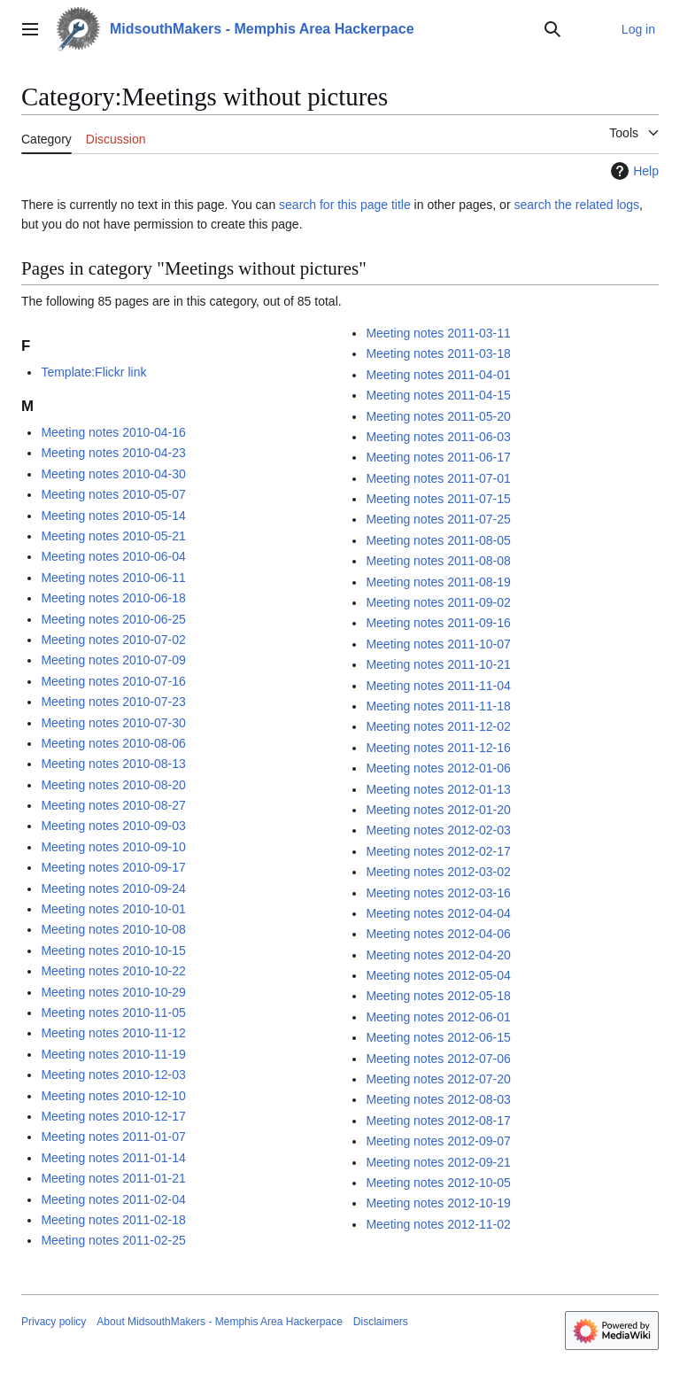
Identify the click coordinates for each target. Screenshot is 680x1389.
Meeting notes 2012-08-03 (438, 1099)
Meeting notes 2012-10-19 (438, 1203)
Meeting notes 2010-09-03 (113, 826)
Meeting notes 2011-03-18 (438, 353)
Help (633, 171)
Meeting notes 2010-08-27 (113, 805)
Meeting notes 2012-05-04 (438, 975)
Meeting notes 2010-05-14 (113, 515)
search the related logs (576, 205)
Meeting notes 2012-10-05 (438, 1183)
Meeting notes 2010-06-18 (113, 598)
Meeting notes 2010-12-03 (113, 1074)
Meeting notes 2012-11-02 (438, 1224)
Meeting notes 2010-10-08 (113, 929)
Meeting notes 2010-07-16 (113, 681)
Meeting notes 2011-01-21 (113, 1178)
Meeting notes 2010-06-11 (113, 577)
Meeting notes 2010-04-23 (113, 453)
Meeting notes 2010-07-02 (113, 639)
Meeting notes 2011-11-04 (438, 686)
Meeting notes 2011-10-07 (438, 644)
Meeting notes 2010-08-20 (113, 785)
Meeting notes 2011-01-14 (113, 1158)
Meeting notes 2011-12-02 (438, 726)
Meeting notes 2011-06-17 (438, 457)
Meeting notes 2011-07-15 (438, 499)
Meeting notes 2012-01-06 (438, 768)
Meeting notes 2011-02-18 (113, 1220)
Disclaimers (380, 1321)
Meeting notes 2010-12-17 (113, 1116)
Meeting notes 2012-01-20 (438, 810)
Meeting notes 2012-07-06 (438, 1058)
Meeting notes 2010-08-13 (113, 764)
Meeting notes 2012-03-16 (438, 893)
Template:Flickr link (93, 372)
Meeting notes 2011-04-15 (438, 395)
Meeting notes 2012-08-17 (438, 1121)
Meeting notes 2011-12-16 (438, 748)
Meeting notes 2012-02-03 (438, 830)
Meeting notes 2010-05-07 (113, 494)
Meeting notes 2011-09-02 (438, 602)
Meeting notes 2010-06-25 (113, 619)
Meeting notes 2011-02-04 (113, 1199)
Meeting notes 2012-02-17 (438, 851)
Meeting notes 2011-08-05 (438, 540)
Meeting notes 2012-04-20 (438, 955)
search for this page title (345, 205)
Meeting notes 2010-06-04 (113, 556)
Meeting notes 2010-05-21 (113, 536)
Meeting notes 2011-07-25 (438, 519)
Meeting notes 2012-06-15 (438, 1037)
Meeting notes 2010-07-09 (113, 660)
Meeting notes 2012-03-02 (438, 872)
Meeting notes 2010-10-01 (113, 909)
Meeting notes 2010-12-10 (113, 1096)
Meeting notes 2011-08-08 (438, 561)
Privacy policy (53, 1321)
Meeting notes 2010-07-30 (113, 723)
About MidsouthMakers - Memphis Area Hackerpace (219, 1321)
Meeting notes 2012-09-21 (438, 1162)
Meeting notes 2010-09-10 (113, 847)
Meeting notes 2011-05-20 (438, 416)
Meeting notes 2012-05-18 (438, 996)
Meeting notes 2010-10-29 (113, 992)
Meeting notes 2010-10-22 (113, 971)
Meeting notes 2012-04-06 (438, 934)
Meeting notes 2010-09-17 (113, 867)
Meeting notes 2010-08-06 (113, 743)
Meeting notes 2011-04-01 (438, 375)
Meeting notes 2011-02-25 (113, 1240)
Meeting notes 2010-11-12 (113, 1033)
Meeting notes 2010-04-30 (113, 474)
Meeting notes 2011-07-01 (438, 478)
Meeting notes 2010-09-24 (113, 888)
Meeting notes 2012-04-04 (438, 913)
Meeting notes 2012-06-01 (438, 1017)
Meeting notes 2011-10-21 (438, 664)
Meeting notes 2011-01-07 (113, 1136)
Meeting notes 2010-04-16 (113, 432)
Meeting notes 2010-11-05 (113, 1012)
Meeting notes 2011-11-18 (438, 706)
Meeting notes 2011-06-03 (438, 437)
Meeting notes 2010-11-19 (113, 1054)
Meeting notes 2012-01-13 (438, 789)
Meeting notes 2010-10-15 (113, 950)
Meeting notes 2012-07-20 (438, 1079)
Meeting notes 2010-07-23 (113, 701)
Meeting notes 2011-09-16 (438, 623)
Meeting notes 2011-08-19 (438, 582)
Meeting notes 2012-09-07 (438, 1141)
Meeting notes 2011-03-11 (438, 333)
